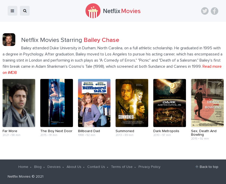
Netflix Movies (19, 176)
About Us (74, 167)
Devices (54, 167)
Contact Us (96, 167)
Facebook (214, 11)
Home (23, 167)
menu (12, 11)
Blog (38, 167)
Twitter (205, 11)
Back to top (209, 167)
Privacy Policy (149, 167)
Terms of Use (122, 167)
